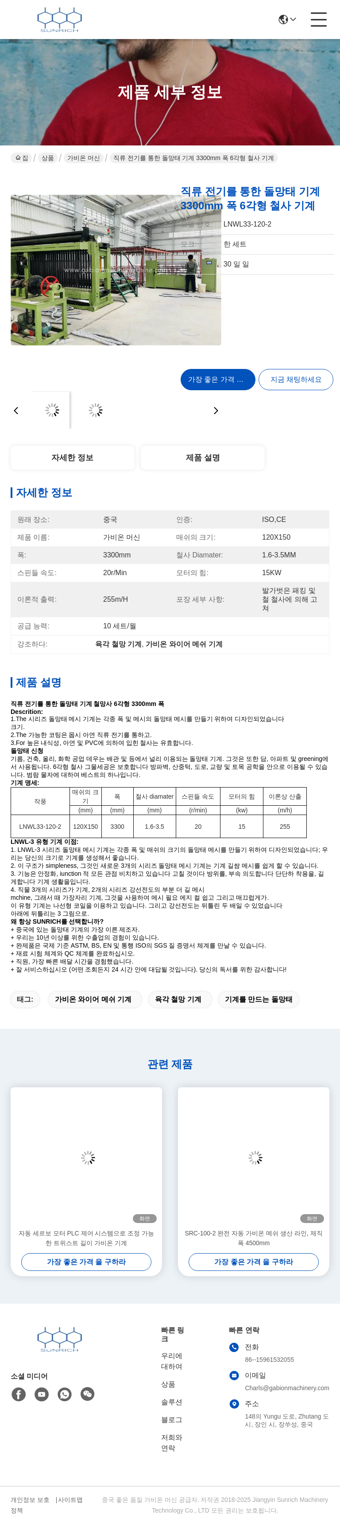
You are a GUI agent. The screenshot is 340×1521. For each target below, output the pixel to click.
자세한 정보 (72, 457)
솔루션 (171, 1402)
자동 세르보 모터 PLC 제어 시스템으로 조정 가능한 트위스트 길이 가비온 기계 (86, 1238)
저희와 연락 (171, 1443)
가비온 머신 (83, 157)
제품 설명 (203, 457)
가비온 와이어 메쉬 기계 (93, 999)
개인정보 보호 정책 (30, 1505)
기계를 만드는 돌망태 (259, 999)
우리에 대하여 (171, 1361)
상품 (48, 157)
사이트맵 (70, 1499)
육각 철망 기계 (178, 999)
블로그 (171, 1419)
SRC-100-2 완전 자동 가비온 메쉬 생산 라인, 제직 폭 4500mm (253, 1238)
